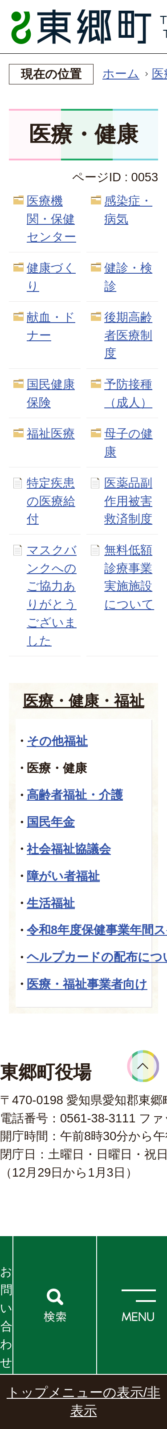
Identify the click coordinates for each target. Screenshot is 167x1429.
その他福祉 (57, 741)
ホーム (120, 73)
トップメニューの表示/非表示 (83, 1401)
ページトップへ (143, 1066)
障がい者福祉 (63, 876)
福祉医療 (51, 433)
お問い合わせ (6, 1317)
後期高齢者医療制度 (128, 335)
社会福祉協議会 (69, 849)
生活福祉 (51, 903)
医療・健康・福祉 (83, 700)
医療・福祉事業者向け (87, 984)
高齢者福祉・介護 (75, 795)
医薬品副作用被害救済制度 (128, 501)
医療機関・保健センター (51, 219)
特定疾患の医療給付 (51, 501)
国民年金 (51, 822)
